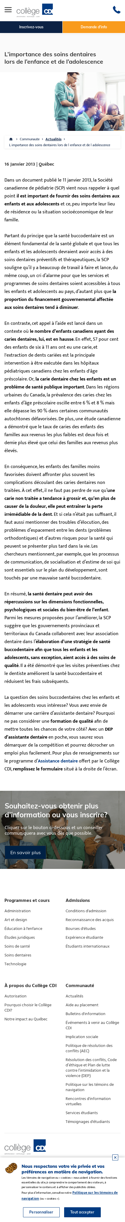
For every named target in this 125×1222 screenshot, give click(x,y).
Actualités (53, 139)
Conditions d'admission (86, 911)
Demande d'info (94, 27)
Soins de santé (17, 946)
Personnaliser (41, 1212)
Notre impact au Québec (26, 1019)
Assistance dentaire (58, 761)
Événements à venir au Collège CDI (92, 1025)
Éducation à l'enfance (23, 928)
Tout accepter (82, 1212)
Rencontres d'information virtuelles (88, 1101)
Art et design (15, 920)
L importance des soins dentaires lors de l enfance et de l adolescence (59, 145)
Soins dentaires (17, 955)
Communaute (30, 139)
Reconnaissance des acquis (90, 920)
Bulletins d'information (85, 1014)
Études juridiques (19, 937)
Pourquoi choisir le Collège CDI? (27, 1007)
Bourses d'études (81, 928)
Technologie (15, 964)
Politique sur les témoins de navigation (90, 1087)
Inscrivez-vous (31, 27)
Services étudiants (82, 1113)
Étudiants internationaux (88, 946)
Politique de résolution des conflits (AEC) (89, 1048)
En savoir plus (25, 852)
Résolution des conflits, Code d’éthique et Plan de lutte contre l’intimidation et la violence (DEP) (91, 1067)
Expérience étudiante (84, 937)
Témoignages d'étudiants (88, 1121)
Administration (17, 911)
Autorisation (15, 996)
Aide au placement (82, 1005)
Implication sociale (82, 1037)
